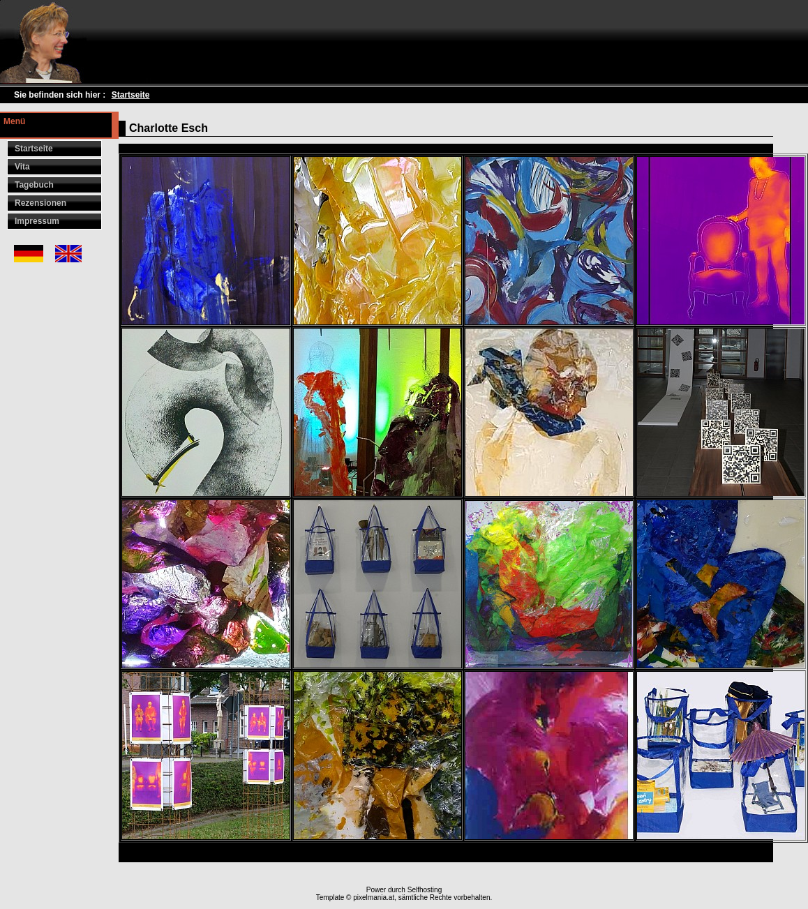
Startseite (131, 95)
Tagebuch (34, 185)
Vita (22, 167)
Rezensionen (40, 203)
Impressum (37, 221)
